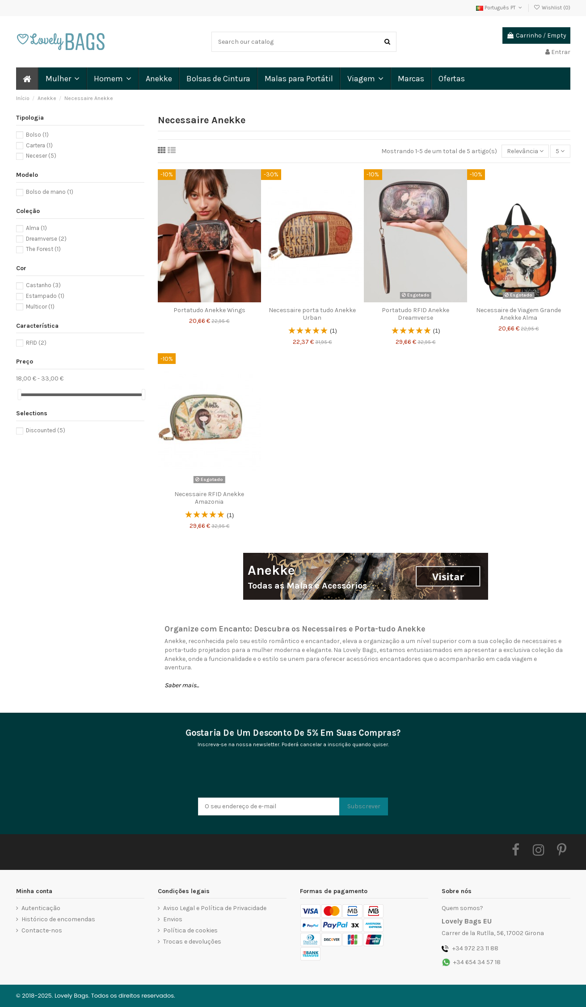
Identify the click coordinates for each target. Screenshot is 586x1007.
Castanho (43, 285)
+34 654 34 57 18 (477, 962)
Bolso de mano (49, 191)
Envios (172, 919)
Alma (36, 228)
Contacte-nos (41, 930)
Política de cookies (190, 930)
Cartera (39, 145)
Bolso (37, 134)
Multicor (40, 306)
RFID (36, 342)
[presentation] (266, 775)
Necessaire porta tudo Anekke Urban (312, 314)
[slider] (19, 394)
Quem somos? (462, 908)
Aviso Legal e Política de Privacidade (214, 908)
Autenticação (40, 908)
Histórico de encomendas (58, 919)
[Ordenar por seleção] (525, 151)
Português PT (500, 7)
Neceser (41, 155)
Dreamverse (46, 238)
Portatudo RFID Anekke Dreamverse (415, 314)
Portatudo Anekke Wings (209, 310)
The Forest (43, 249)
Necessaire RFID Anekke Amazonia (209, 498)
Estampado (45, 295)
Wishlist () (551, 7)
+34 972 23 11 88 (475, 948)
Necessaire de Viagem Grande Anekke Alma (518, 314)
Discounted (45, 430)
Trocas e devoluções (192, 941)
